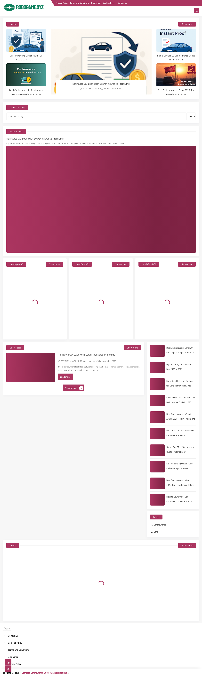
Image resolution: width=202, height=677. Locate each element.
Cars (156, 532)
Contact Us (122, 3)
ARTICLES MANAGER (90, 88)
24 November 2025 (111, 88)
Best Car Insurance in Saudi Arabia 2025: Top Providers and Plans (26, 92)
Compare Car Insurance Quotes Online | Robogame (45, 673)
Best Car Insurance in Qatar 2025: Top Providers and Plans (176, 92)
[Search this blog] (96, 116)
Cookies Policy (109, 3)
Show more (187, 24)
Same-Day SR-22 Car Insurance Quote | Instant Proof (176, 58)
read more (65, 377)
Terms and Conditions (79, 3)
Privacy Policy (62, 3)
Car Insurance (87, 361)
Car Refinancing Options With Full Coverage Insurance (26, 58)
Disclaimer (96, 3)
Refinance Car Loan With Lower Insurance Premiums (101, 84)
